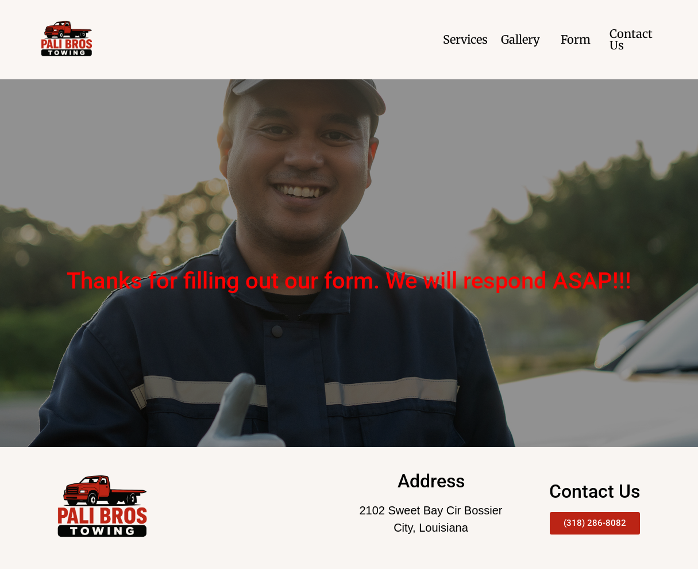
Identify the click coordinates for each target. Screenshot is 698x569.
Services (465, 39)
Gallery (520, 39)
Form (576, 39)
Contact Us (631, 39)
